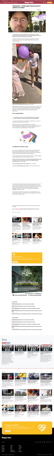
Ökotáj (39, 0)
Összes (40, 216)
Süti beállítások (50, 454)
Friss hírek (3, 445)
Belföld (14, 0)
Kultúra (31, 0)
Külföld (17, 0)
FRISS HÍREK (5, 2)
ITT (21, 189)
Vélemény (12, 0)
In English (42, 0)
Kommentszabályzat (39, 454)
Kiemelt (9, 2)
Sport (33, 0)
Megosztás (39, 9)
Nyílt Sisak (15, 2)
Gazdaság (29, 0)
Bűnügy (26, 0)
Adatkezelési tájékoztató (45, 454)
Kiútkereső (44, 0)
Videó (19, 0)
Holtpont (11, 445)
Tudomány (36, 0)
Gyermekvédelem (23, 0)
